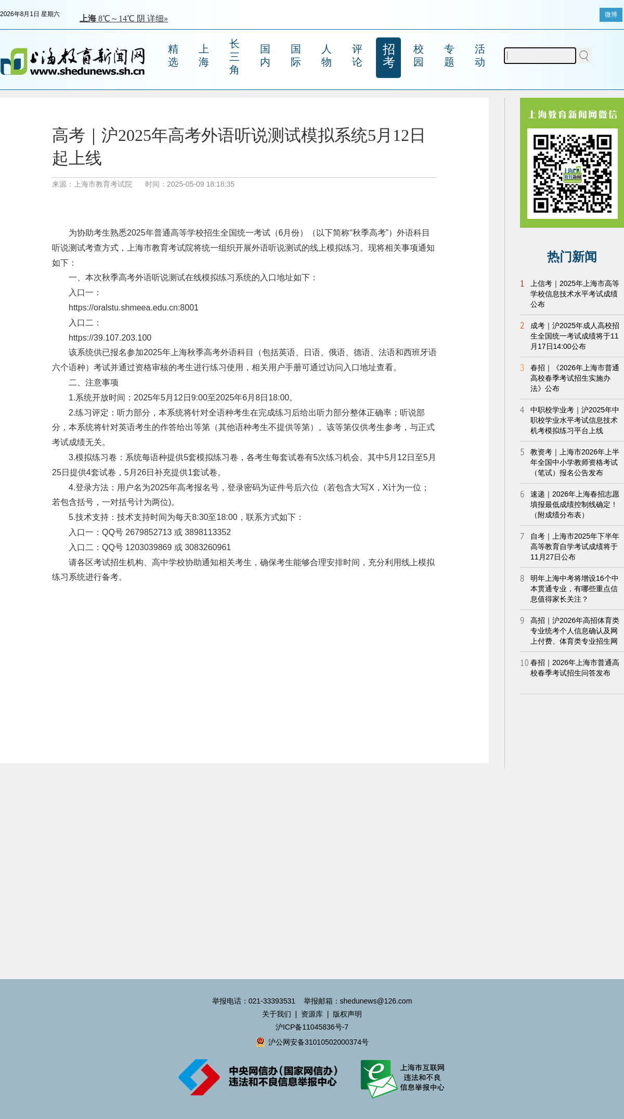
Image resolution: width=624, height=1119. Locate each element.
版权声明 (347, 1014)
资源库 (312, 1014)
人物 (326, 55)
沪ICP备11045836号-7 (312, 1027)
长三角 (234, 56)
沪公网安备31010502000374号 (312, 1042)
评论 (357, 55)
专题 (449, 55)
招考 (389, 55)
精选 (173, 55)
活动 (480, 55)
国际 (296, 55)
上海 (204, 55)
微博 (611, 14)
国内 (265, 55)
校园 (418, 55)
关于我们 (276, 1014)
